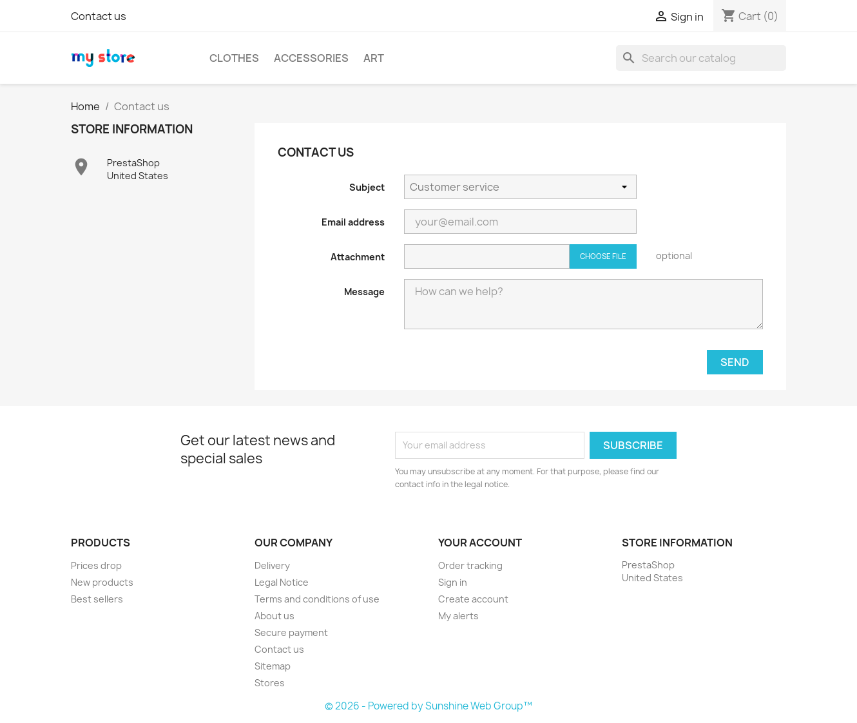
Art (373, 58)
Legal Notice (282, 582)
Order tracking (470, 565)
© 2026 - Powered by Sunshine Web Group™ (428, 706)
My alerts (458, 616)
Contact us (98, 16)
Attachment (358, 257)
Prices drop (96, 565)
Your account (480, 542)
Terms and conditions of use (317, 599)
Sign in (452, 582)
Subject (367, 187)
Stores (270, 683)
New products (102, 582)
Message (364, 291)
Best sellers (97, 599)
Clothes (234, 58)
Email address (353, 222)
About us (274, 616)
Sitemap (273, 666)
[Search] (701, 58)
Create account (473, 599)
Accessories (311, 58)
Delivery (272, 565)
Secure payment (291, 632)
